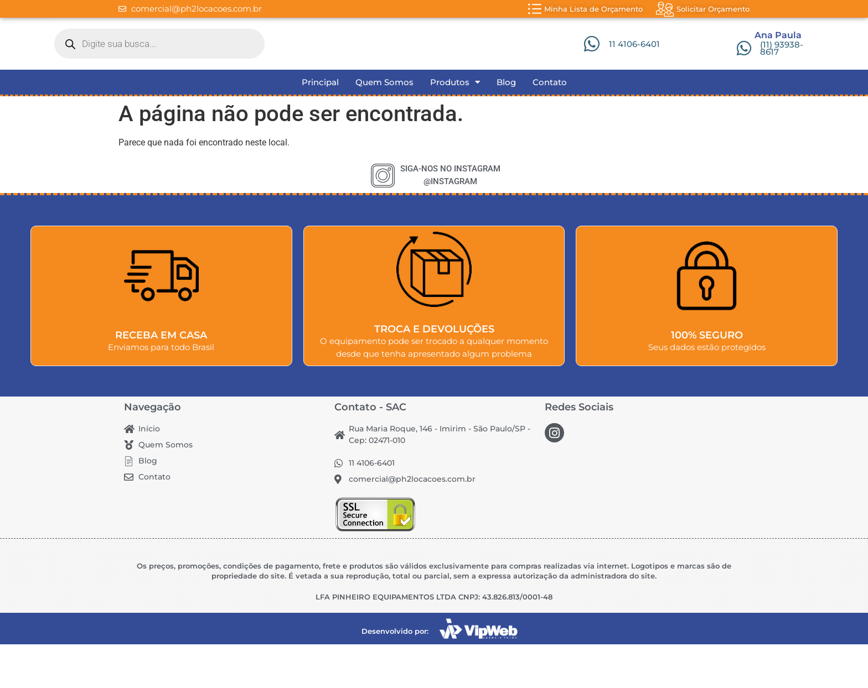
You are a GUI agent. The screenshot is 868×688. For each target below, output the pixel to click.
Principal (320, 126)
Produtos (455, 126)
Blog (506, 126)
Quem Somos (384, 126)
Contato (550, 126)
